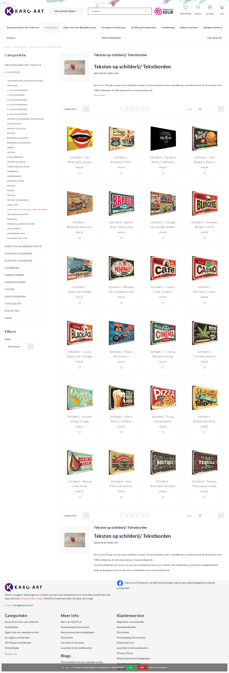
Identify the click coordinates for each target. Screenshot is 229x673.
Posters (11, 38)
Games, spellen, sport (18, 166)
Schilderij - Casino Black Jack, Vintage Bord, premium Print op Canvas (80, 354)
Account (210, 14)
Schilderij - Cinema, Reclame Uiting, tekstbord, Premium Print (163, 354)
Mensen (11, 186)
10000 (8, 318)
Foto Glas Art (215, 38)
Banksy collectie (16, 128)
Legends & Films (15, 181)
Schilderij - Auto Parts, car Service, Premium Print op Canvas (121, 484)
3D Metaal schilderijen (143, 27)
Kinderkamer (14, 176)
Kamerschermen (189, 27)
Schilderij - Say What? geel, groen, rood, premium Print (80, 160)
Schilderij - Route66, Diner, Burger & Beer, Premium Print (121, 160)
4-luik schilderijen (17, 104)
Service (197, 14)
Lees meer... (100, 95)
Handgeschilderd (212, 27)
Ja (130, 667)
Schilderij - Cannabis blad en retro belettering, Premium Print (204, 354)
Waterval (12, 219)
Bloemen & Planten (17, 138)
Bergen (11, 133)
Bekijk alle (11, 653)
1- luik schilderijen (17, 90)
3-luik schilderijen (17, 100)
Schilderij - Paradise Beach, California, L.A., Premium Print (163, 160)
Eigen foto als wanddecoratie (79, 27)
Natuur (11, 195)
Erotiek (11, 152)
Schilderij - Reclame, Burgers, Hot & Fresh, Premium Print (204, 224)
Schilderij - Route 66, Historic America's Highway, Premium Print (121, 354)
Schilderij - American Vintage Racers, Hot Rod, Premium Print (79, 289)
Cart (222, 14)
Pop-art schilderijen (18, 200)
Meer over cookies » (158, 667)
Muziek (11, 190)
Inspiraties (12, 171)
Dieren (10, 147)
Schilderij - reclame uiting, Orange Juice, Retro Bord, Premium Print (79, 419)
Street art (12, 205)
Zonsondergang (16, 233)
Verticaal (12, 85)
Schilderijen (51, 27)
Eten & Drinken (15, 157)
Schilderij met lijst (17, 238)
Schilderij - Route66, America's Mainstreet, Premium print (79, 224)
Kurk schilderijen (111, 38)
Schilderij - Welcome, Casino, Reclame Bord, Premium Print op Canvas (204, 289)
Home (7, 47)
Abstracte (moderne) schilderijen (25, 119)
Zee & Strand (14, 228)
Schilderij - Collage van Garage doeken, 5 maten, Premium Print (163, 224)
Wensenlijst (185, 14)
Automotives (14, 123)
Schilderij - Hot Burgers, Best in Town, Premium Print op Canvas (204, 160)
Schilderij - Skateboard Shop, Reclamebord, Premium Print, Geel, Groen (204, 419)
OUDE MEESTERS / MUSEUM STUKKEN (25, 81)
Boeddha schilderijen (19, 143)
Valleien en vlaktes (17, 214)
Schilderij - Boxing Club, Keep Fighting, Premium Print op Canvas (80, 484)
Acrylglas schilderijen (114, 27)
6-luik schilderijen (17, 114)
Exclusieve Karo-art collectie (23, 27)
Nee (142, 667)
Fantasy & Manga (16, 162)
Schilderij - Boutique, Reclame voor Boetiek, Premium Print (163, 484)
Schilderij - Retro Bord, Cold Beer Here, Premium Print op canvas (121, 419)
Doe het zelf (12, 311)
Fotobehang (168, 27)
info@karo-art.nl (23, 605)
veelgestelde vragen (32, 598)
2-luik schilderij (16, 95)
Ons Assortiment (66, 11)
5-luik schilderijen (17, 109)
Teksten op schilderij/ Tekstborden (46, 47)
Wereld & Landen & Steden (21, 224)
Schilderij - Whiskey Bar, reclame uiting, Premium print (121, 289)
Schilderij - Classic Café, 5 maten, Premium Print (163, 289)
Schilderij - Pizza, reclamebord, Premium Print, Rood (163, 419)
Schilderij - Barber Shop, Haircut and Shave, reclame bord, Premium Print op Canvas (121, 224)
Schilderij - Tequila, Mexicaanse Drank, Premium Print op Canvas (204, 484)
